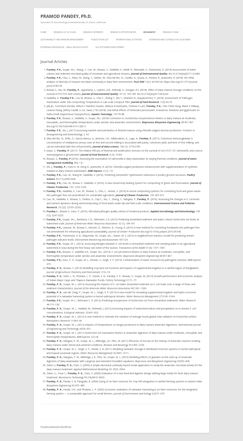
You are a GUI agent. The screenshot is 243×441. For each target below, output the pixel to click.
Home (43, 32)
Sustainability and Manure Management (62, 39)
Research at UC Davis (65, 32)
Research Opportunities (123, 32)
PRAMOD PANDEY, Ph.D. (66, 16)
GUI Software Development (110, 47)
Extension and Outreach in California (170, 39)
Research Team (170, 32)
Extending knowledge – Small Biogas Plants (64, 47)
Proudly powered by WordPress (55, 426)
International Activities (129, 39)
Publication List (100, 39)
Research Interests (93, 32)
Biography (149, 32)
